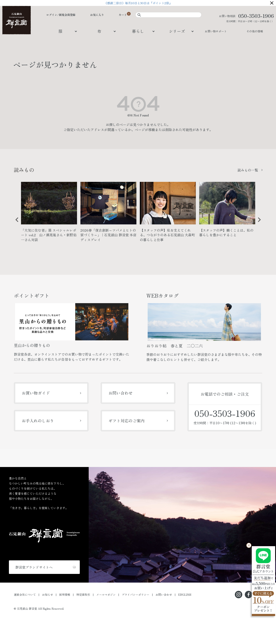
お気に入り (97, 15)
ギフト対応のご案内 (126, 420)
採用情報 (64, 595)
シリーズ (177, 31)
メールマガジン (106, 595)
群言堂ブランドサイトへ (34, 567)
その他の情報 (255, 31)
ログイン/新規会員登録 (61, 15)
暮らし (138, 31)
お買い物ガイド (36, 393)
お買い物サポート (216, 31)
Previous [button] (15, 222)
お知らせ (47, 595)
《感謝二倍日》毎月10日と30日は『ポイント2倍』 (138, 3)
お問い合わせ (120, 393)
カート (123, 15)
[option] (49, 213)
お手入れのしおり (38, 420)
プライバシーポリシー (135, 595)
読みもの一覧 (248, 170)
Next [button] (258, 222)
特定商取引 (83, 595)
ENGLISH (184, 595)
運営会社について (25, 595)
